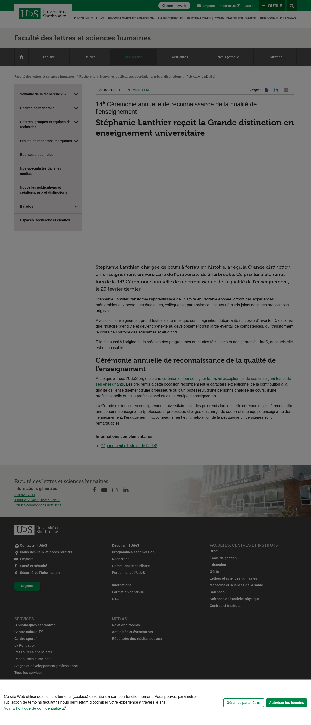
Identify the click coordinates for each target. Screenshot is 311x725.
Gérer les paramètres (244, 703)
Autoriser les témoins (286, 703)
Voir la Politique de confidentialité (32, 708)
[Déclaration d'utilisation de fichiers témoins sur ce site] (155, 702)
